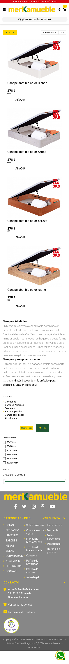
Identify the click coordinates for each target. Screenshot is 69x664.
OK (42, 428)
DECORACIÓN (14, 566)
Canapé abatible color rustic (26, 289)
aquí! (54, 1)
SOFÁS (10, 525)
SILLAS (10, 550)
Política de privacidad (32, 562)
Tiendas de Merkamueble (34, 549)
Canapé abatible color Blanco (27, 83)
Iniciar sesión (54, 525)
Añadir (20, 99)
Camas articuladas (14, 415)
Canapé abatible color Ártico (26, 152)
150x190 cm (12, 458)
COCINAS (11, 571)
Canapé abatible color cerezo (27, 221)
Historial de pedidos (53, 550)
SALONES (11, 540)
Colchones (10, 401)
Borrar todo (26, 428)
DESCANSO (7, 397)
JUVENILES (12, 535)
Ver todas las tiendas (20, 604)
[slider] (4, 481)
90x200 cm (12, 446)
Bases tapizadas (13, 411)
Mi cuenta (53, 530)
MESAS (10, 545)
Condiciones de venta (35, 532)
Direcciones (54, 543)
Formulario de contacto (21, 612)
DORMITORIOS (14, 555)
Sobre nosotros (35, 525)
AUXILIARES (13, 561)
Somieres (10, 408)
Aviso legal (32, 577)
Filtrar (10, 32)
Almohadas (11, 418)
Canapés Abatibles (14, 405)
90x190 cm (12, 442)
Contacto (31, 555)
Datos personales (53, 537)
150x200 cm (12, 463)
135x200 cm (12, 454)
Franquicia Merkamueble (34, 540)
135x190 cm (12, 450)
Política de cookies (32, 571)
